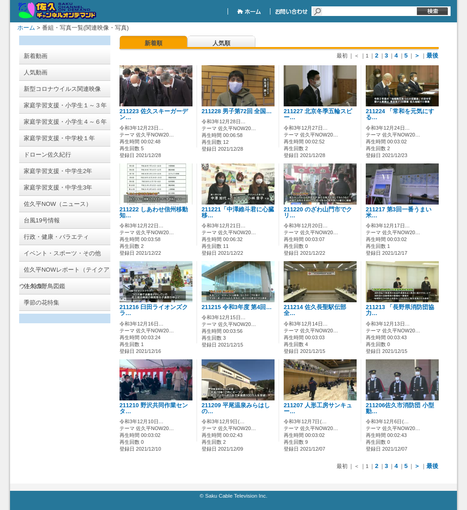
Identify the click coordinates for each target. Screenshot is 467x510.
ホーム (26, 27)
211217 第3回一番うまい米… (398, 212)
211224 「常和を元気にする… (400, 114)
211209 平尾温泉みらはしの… (236, 408)
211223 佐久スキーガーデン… (153, 114)
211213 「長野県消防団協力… (400, 310)
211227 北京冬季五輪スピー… (318, 114)
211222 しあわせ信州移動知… (153, 212)
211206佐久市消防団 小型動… (400, 408)
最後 (432, 55)
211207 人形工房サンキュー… (318, 408)
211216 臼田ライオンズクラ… (153, 310)
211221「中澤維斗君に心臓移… (238, 212)
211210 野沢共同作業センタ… (153, 408)
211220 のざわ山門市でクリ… (318, 212)
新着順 (153, 43)
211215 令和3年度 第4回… (237, 307)
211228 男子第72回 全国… (237, 111)
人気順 (221, 43)
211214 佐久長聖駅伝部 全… (315, 310)
